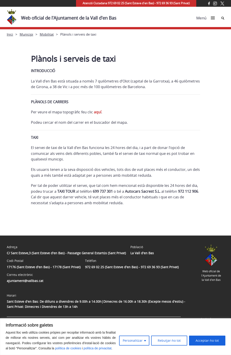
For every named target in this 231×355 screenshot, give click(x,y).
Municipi (26, 34)
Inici (10, 34)
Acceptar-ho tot (207, 340)
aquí (97, 112)
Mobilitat (47, 34)
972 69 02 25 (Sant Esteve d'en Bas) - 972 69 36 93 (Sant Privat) (132, 267)
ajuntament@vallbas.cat (25, 281)
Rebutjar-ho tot (169, 340)
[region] (115, 336)
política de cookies (68, 348)
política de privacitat (97, 348)
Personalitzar (133, 340)
